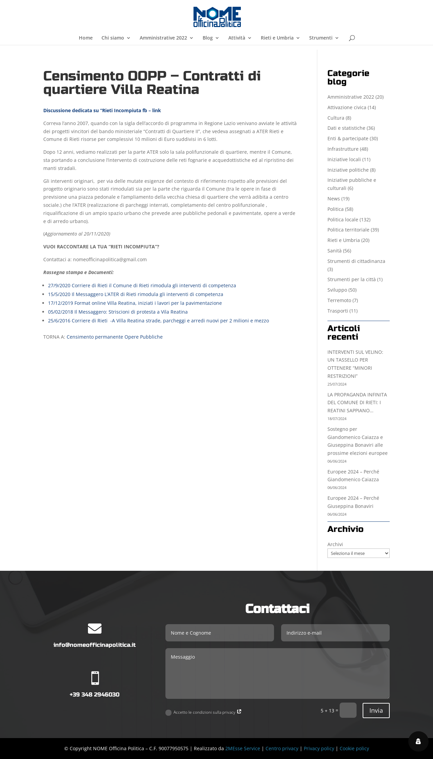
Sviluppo (337, 290)
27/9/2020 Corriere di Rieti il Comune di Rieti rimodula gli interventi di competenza (142, 285)
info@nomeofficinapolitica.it (94, 644)
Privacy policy (319, 748)
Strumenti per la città (351, 279)
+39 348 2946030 (94, 694)
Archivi (335, 544)
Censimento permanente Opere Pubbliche (115, 337)
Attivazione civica (346, 107)
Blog (208, 38)
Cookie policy (354, 748)
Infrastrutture (343, 149)
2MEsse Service (242, 748)
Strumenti (321, 38)
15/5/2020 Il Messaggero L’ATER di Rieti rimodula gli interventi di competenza (135, 294)
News (333, 198)
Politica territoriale (348, 229)
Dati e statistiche (346, 128)
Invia (376, 710)
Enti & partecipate (347, 138)
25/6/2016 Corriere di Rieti (79, 320)
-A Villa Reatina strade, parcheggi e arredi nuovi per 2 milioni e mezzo (189, 320)
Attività (236, 38)
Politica (335, 209)
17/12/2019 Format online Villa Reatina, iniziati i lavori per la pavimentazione (135, 303)
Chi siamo (112, 38)
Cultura (335, 118)
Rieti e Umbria (277, 38)
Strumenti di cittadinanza (356, 261)
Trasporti (337, 311)
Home (86, 38)
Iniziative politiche (348, 170)
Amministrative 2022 (163, 38)
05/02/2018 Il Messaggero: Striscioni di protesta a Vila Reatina (118, 312)
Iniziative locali (344, 159)
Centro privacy (282, 748)
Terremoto (339, 300)
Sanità (334, 250)
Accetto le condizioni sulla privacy (203, 712)
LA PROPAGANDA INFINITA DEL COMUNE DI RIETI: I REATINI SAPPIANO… (357, 402)
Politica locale (342, 219)
